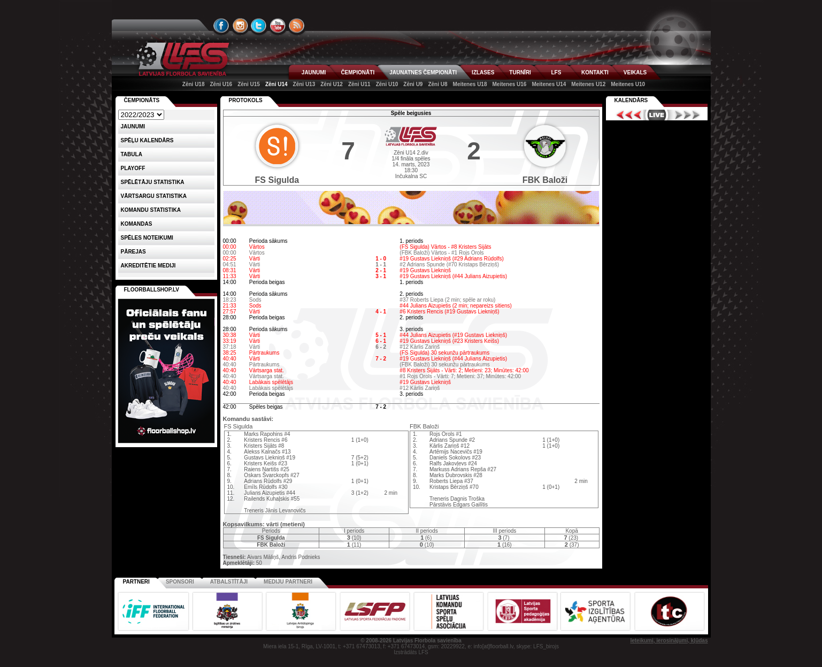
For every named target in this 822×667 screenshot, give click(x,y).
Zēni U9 (412, 84)
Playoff (133, 168)
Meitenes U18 (470, 84)
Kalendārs (631, 100)
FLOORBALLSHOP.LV (152, 290)
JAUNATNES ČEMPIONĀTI (423, 72)
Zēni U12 (331, 84)
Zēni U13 (304, 84)
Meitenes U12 (588, 84)
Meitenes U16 (509, 84)
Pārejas (133, 252)
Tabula (131, 154)
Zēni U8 (437, 84)
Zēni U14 (276, 84)
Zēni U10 (387, 84)
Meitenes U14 (549, 84)
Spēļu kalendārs (147, 140)
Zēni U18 (193, 84)
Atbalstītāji (229, 582)
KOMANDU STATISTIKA (151, 210)
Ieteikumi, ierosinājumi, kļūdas (669, 640)
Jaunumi (133, 126)
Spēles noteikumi (147, 238)
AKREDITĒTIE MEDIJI (148, 266)
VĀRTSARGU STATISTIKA (154, 196)
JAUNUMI (314, 72)
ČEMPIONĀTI (357, 72)
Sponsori (180, 582)
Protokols (246, 100)
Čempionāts (142, 100)
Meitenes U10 (628, 84)
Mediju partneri (288, 582)
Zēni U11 (359, 84)
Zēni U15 (248, 84)
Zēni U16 (221, 84)
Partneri (136, 582)
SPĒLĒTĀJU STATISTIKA (153, 182)
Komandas (136, 224)
